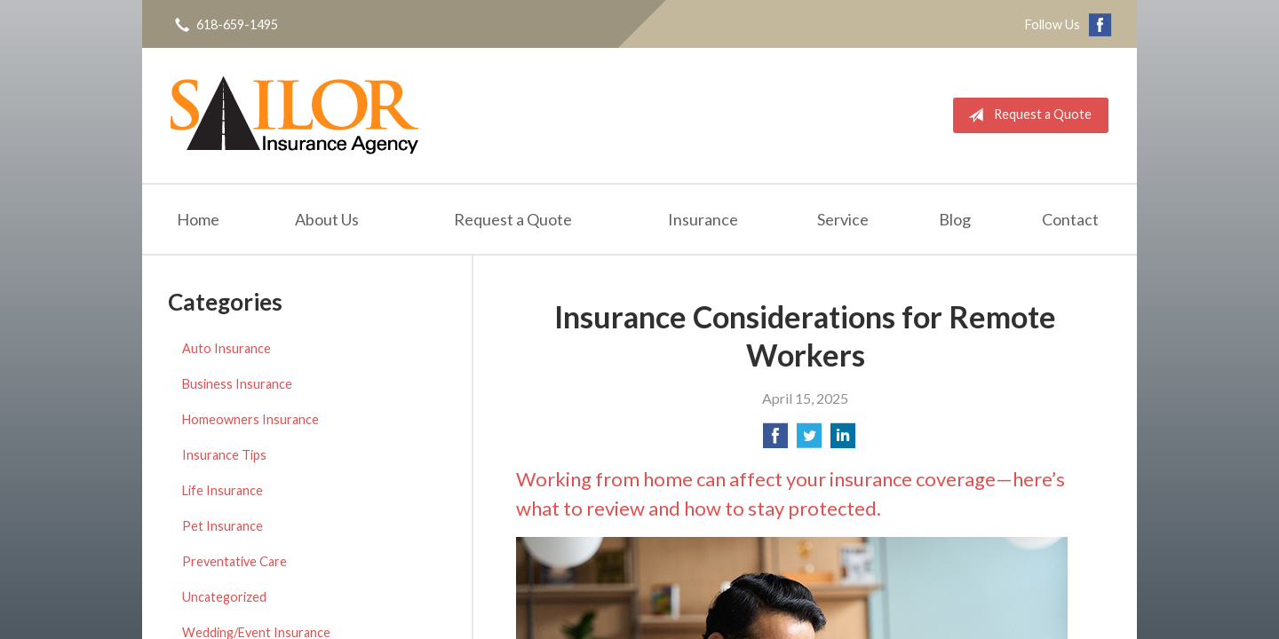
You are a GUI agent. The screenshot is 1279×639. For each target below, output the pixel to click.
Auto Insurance (226, 348)
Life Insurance (222, 490)
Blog (955, 219)
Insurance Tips (224, 454)
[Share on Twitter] (809, 440)
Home (198, 219)
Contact (1070, 219)
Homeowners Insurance (250, 419)
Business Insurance (237, 383)
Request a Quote (1026, 115)
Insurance (703, 219)
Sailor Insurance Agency (294, 115)
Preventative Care (234, 561)
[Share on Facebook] (775, 440)
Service (843, 219)
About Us (327, 219)
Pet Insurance (222, 525)
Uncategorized (224, 596)
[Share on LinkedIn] (842, 440)
